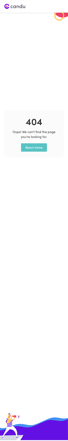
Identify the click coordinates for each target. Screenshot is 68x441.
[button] (61, 6)
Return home (34, 147)
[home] (14, 6)
